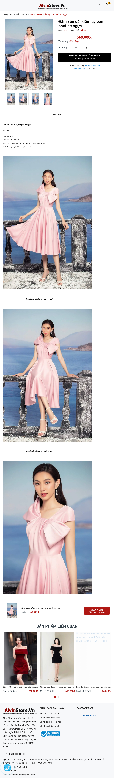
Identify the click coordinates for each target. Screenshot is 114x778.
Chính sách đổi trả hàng (51, 722)
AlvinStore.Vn (89, 715)
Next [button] (55, 99)
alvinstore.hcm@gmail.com (22, 767)
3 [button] (59, 697)
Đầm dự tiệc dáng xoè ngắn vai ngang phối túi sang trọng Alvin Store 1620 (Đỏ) (37, 687)
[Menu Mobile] (6, 5)
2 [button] (57, 697)
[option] (29, 54)
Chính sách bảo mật (49, 726)
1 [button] (55, 697)
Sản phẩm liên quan (57, 626)
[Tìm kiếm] (99, 6)
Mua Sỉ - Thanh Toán (49, 713)
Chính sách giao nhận (50, 718)
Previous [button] (3, 99)
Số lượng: (63, 47)
